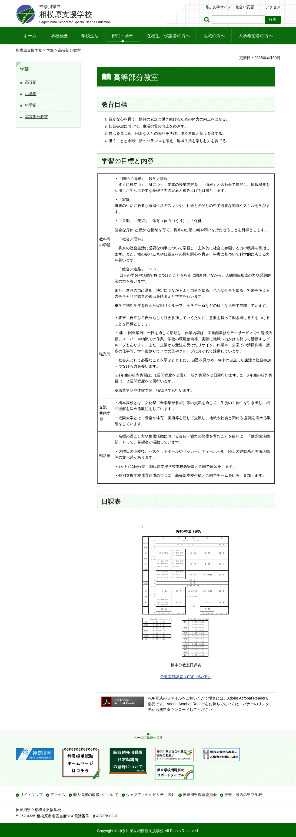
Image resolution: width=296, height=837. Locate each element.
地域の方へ (214, 35)
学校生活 (90, 35)
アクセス (273, 7)
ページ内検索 (207, 19)
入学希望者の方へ (255, 35)
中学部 (30, 105)
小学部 (30, 94)
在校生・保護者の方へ (168, 35)
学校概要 (59, 35)
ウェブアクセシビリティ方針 (150, 794)
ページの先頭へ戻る (148, 737)
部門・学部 (123, 35)
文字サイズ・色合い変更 (233, 7)
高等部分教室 (36, 117)
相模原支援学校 (29, 50)
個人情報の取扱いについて (95, 794)
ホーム (30, 35)
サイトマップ (31, 794)
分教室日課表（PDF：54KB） (185, 677)
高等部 (30, 82)
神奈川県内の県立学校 (243, 794)
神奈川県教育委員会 (200, 794)
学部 (50, 50)
